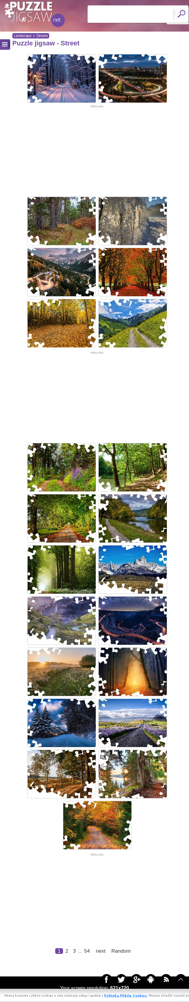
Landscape (23, 36)
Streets (42, 36)
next (100, 951)
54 (87, 951)
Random (120, 951)
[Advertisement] (97, 151)
